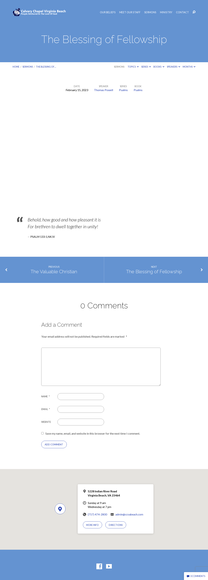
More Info (92, 525)
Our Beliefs (108, 12)
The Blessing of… (46, 66)
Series (146, 66)
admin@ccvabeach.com (129, 514)
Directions (116, 525)
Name (45, 396)
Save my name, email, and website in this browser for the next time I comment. (92, 433)
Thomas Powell (103, 90)
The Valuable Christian (54, 271)
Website (46, 421)
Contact (182, 12)
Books (158, 66)
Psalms (123, 90)
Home (16, 66)
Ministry (166, 12)
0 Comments (196, 576)
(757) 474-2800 (97, 514)
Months (189, 66)
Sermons (150, 12)
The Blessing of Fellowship (154, 271)
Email (45, 409)
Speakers (173, 66)
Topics (133, 66)
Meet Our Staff (130, 12)
